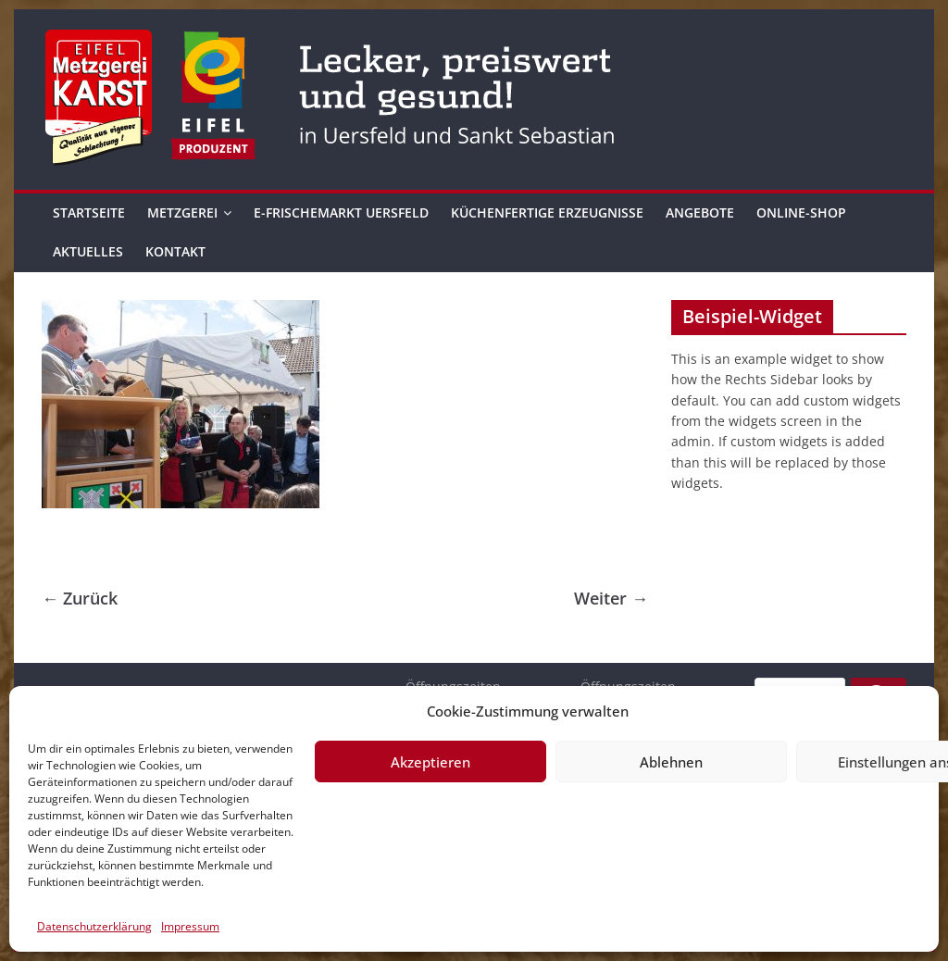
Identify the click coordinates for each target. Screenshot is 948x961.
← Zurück (80, 598)
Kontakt (175, 251)
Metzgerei (182, 212)
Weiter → (611, 598)
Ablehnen (671, 762)
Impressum (190, 926)
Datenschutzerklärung (94, 926)
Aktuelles (88, 251)
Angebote (700, 212)
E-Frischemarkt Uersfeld (341, 212)
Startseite (89, 212)
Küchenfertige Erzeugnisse (547, 212)
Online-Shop (801, 212)
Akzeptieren (430, 762)
